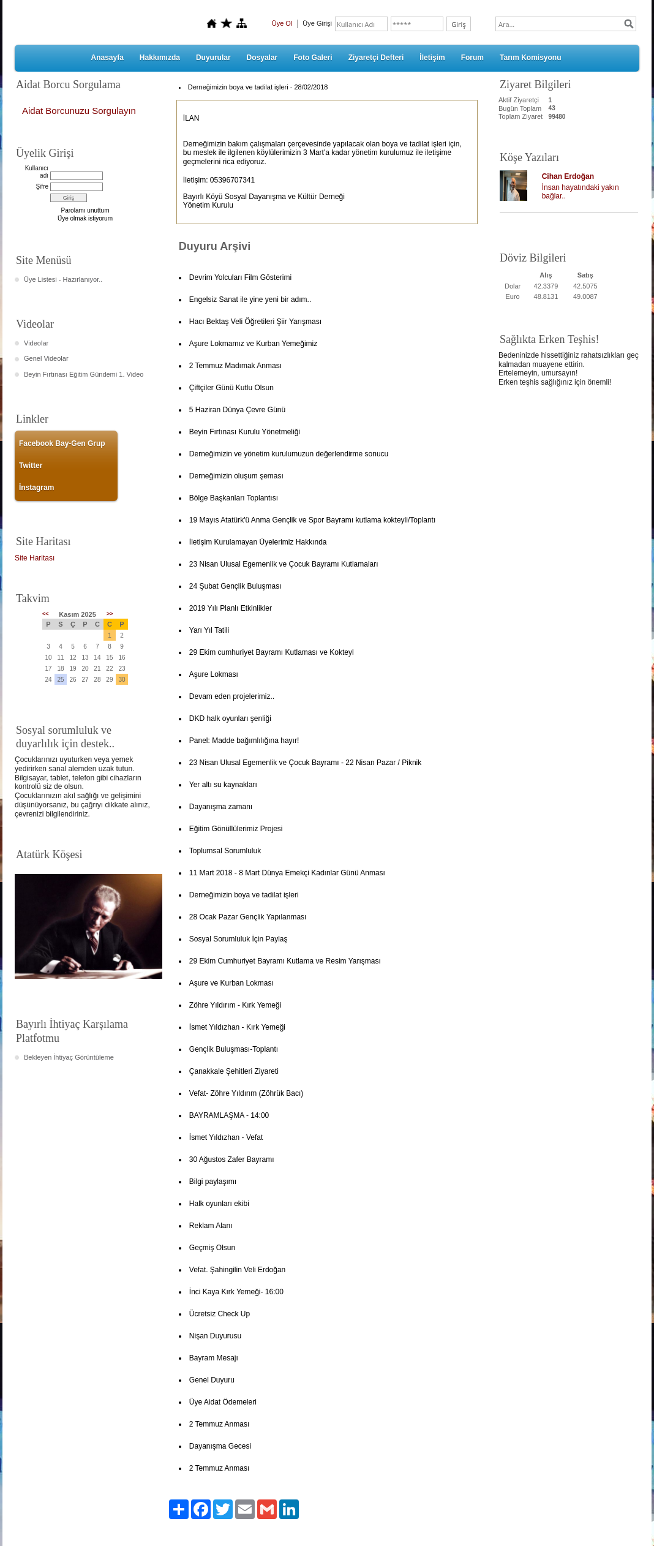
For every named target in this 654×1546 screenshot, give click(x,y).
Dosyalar (262, 57)
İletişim (432, 57)
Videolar (36, 343)
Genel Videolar (46, 358)
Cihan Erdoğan (568, 176)
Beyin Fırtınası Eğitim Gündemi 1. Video (83, 374)
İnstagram (36, 487)
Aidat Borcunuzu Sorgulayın (79, 110)
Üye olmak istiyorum (85, 218)
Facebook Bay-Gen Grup (62, 443)
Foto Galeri (312, 57)
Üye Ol (282, 23)
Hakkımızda (160, 57)
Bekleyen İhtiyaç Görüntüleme (69, 1057)
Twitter (30, 465)
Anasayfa (107, 57)
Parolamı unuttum (85, 210)
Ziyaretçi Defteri (376, 57)
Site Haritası (35, 558)
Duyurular (213, 57)
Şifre (42, 186)
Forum (472, 57)
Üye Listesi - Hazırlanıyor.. (63, 279)
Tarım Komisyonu (530, 57)
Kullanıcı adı (36, 172)
